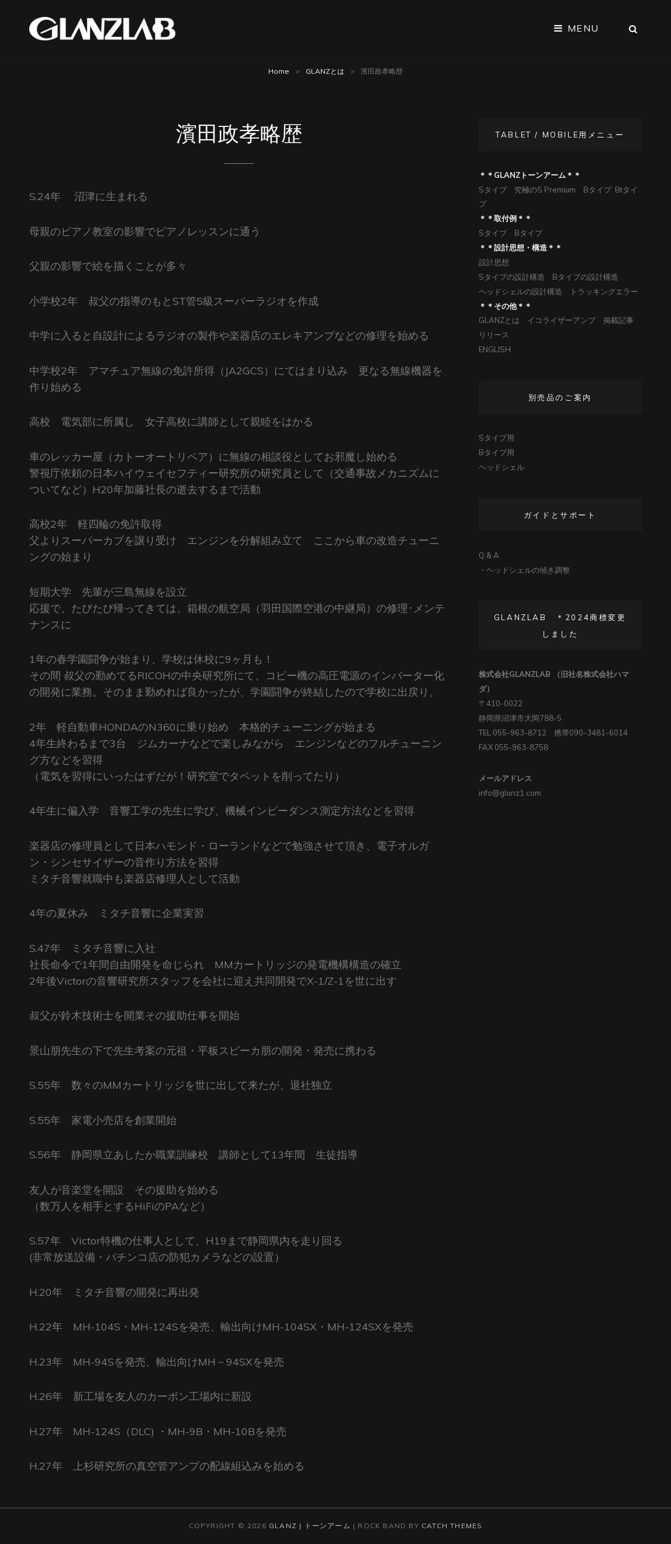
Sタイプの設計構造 (512, 276)
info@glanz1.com (510, 792)
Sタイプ (493, 189)
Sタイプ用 (496, 437)
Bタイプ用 (496, 452)
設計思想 (494, 262)
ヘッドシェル (501, 467)
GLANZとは (325, 71)
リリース (494, 334)
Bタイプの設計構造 (585, 276)
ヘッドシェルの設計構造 (520, 291)
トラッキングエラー (604, 291)
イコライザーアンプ (561, 320)
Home (278, 71)
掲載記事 (618, 320)
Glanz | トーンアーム (310, 1525)
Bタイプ (597, 189)
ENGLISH (495, 349)
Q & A (489, 555)
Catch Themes (451, 1525)
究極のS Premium (545, 189)
